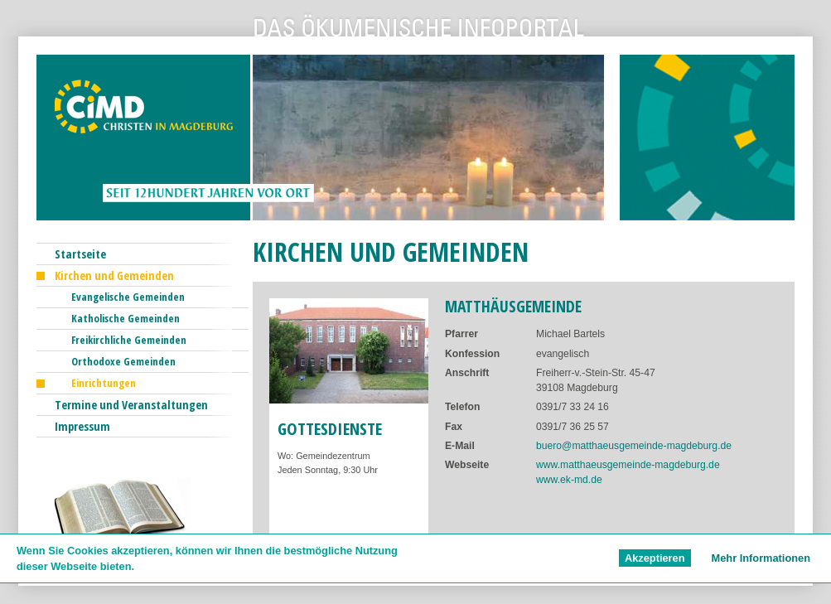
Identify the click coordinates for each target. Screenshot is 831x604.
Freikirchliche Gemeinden (128, 339)
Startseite (80, 254)
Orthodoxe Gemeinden (123, 361)
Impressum (82, 426)
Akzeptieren (655, 558)
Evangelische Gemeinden (128, 296)
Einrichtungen (103, 382)
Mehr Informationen (761, 558)
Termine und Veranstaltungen (131, 405)
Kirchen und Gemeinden (114, 275)
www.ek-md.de (569, 480)
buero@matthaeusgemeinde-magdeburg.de (634, 446)
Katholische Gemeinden (125, 318)
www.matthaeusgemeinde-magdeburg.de (628, 465)
